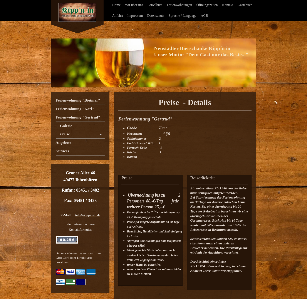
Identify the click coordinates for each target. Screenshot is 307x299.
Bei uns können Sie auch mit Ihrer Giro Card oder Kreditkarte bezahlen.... (79, 257)
